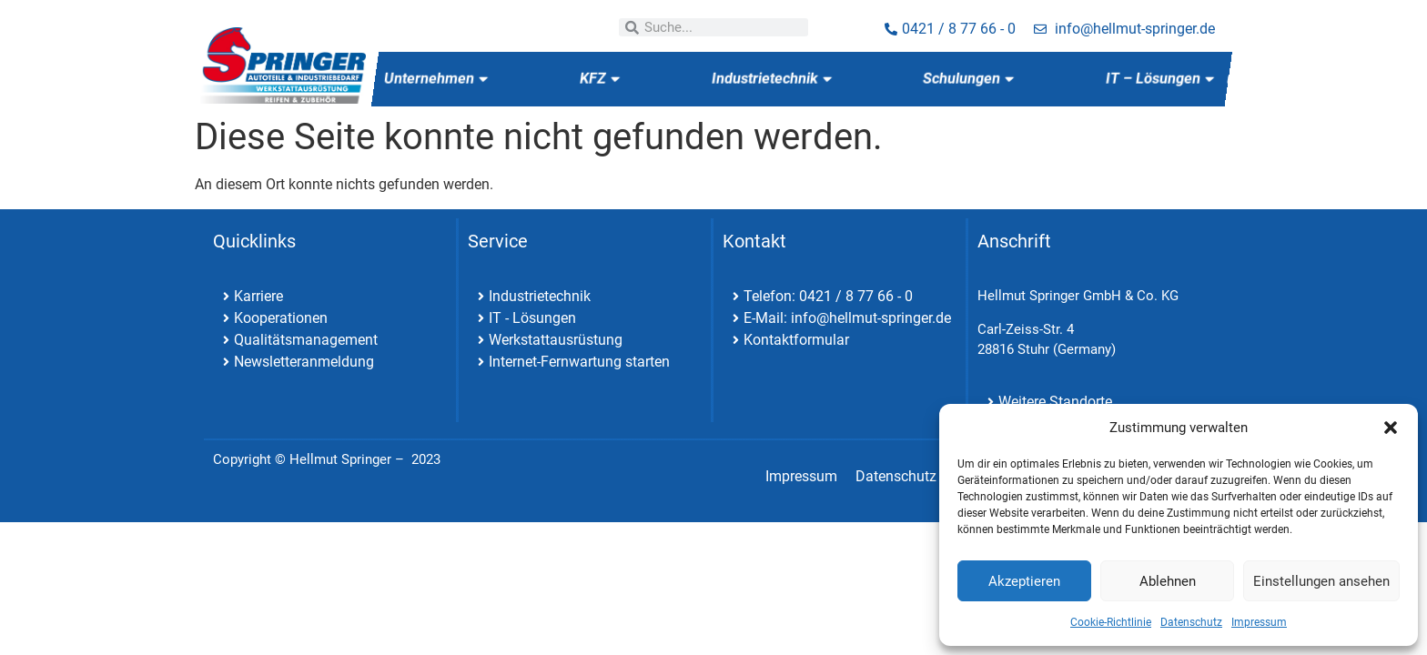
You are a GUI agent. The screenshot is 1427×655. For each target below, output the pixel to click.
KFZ (599, 78)
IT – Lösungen (1160, 78)
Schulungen (968, 78)
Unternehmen (436, 78)
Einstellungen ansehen (1321, 581)
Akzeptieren (1024, 581)
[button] (1390, 427)
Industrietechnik (771, 78)
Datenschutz (1191, 622)
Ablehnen (1167, 581)
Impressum (1259, 622)
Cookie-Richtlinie (1110, 622)
